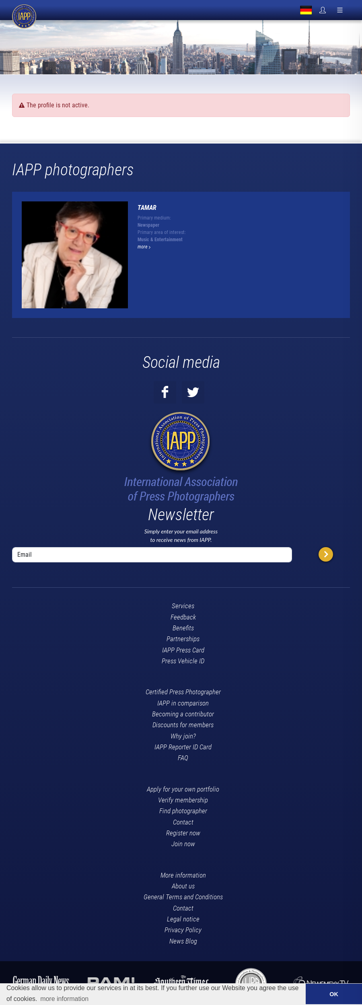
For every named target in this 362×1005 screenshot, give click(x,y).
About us (183, 886)
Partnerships (183, 639)
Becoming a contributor (183, 714)
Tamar (147, 207)
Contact (183, 822)
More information (183, 875)
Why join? (183, 736)
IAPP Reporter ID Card (183, 747)
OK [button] (333, 994)
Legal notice (183, 919)
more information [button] (64, 998)
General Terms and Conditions (183, 897)
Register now (183, 833)
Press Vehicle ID (183, 661)
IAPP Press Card (183, 650)
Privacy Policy (183, 930)
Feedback (183, 617)
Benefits (183, 628)
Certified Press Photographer (183, 692)
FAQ (183, 758)
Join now (183, 844)
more (144, 247)
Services (183, 606)
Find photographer (183, 811)
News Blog (183, 941)
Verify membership (183, 800)
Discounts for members (183, 725)
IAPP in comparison (183, 703)
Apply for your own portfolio (183, 789)
